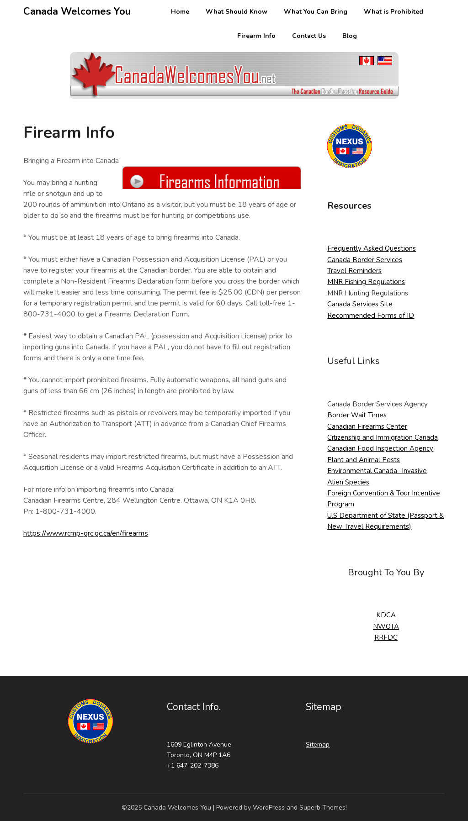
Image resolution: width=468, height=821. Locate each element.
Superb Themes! (323, 807)
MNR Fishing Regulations (366, 281)
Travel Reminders (354, 270)
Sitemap (318, 744)
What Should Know (236, 11)
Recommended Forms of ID (370, 315)
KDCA (386, 615)
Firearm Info (256, 36)
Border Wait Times (357, 415)
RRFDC (386, 637)
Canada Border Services (364, 259)
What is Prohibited (393, 11)
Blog (349, 36)
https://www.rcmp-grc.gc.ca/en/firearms (85, 533)
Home (180, 11)
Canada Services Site (360, 304)
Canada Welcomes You (77, 11)
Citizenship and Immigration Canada (382, 437)
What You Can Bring (315, 11)
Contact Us (309, 36)
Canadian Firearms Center (367, 426)
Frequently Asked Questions (371, 248)
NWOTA (386, 626)
